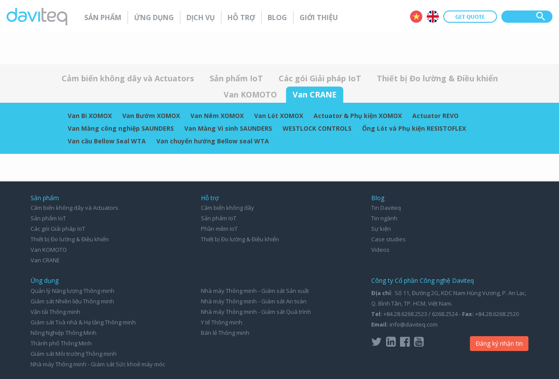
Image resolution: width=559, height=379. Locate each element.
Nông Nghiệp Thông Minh (64, 333)
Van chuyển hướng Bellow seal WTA (212, 141)
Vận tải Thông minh (55, 312)
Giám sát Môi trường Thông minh (74, 354)
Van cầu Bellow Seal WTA (107, 141)
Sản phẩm (102, 17)
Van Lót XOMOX (278, 115)
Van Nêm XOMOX (217, 115)
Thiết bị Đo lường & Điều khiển (437, 78)
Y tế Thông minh (221, 322)
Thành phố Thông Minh (61, 343)
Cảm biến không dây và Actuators (128, 78)
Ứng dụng (154, 17)
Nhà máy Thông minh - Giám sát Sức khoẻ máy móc (98, 364)
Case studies (388, 239)
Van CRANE (315, 94)
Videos (380, 250)
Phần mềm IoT (219, 229)
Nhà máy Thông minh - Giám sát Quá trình (256, 312)
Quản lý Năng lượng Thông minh (72, 291)
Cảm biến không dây (227, 208)
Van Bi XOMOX (90, 115)
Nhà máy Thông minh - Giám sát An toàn (254, 301)
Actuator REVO (435, 115)
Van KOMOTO (250, 94)
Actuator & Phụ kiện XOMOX (358, 115)
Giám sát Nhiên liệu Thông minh (72, 301)
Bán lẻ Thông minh (225, 333)
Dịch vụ (200, 17)
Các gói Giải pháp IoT (320, 78)
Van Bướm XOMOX (151, 115)
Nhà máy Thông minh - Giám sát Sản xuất (255, 291)
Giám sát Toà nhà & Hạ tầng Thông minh (83, 322)
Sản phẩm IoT (236, 78)
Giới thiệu (319, 17)
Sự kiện (381, 229)
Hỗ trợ (241, 17)
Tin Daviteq (386, 208)
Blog (277, 17)
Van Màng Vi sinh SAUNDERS (228, 128)
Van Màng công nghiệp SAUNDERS (121, 128)
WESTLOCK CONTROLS (317, 128)
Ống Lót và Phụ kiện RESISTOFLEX (414, 128)
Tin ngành (384, 218)
